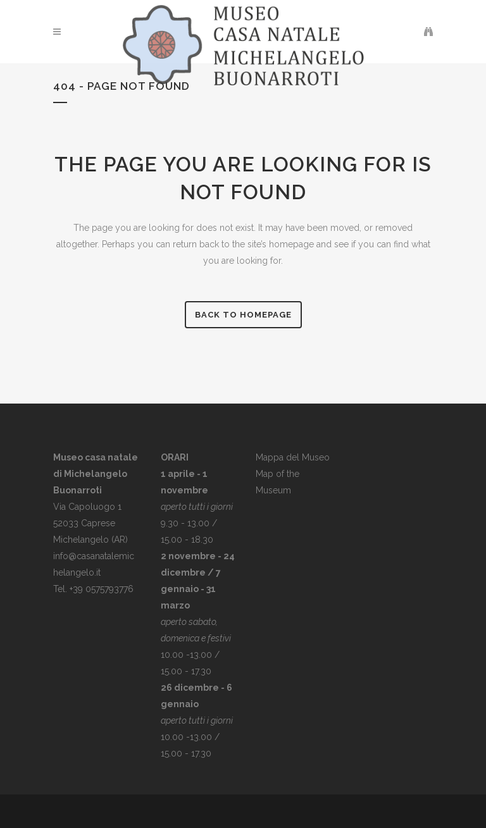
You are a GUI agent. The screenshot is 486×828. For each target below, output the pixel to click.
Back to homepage (243, 314)
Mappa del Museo (293, 457)
